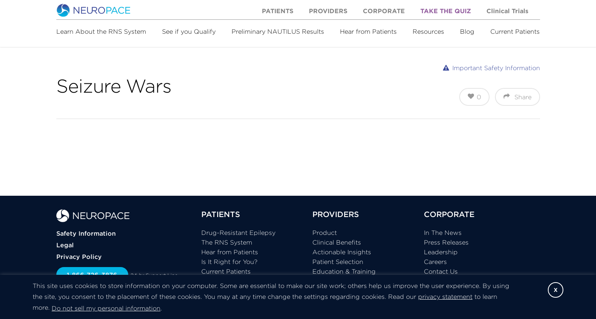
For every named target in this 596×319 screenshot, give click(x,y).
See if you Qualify (189, 31)
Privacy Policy (79, 256)
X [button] (556, 289)
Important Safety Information (496, 68)
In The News (443, 232)
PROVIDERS (335, 214)
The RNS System (226, 242)
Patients (277, 11)
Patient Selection (337, 262)
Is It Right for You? (229, 262)
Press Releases (446, 242)
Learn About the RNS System (101, 31)
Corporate (384, 11)
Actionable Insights (341, 252)
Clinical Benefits (336, 242)
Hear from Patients (368, 31)
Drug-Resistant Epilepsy (238, 232)
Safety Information (86, 233)
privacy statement (445, 296)
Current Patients (515, 31)
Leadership (441, 252)
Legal (65, 245)
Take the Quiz (445, 11)
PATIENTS (220, 214)
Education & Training (344, 271)
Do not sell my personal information (106, 308)
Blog (467, 31)
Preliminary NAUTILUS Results (278, 31)
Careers (435, 262)
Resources (428, 31)
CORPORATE (449, 214)
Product (324, 232)
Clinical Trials (507, 11)
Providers (328, 11)
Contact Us (441, 271)
